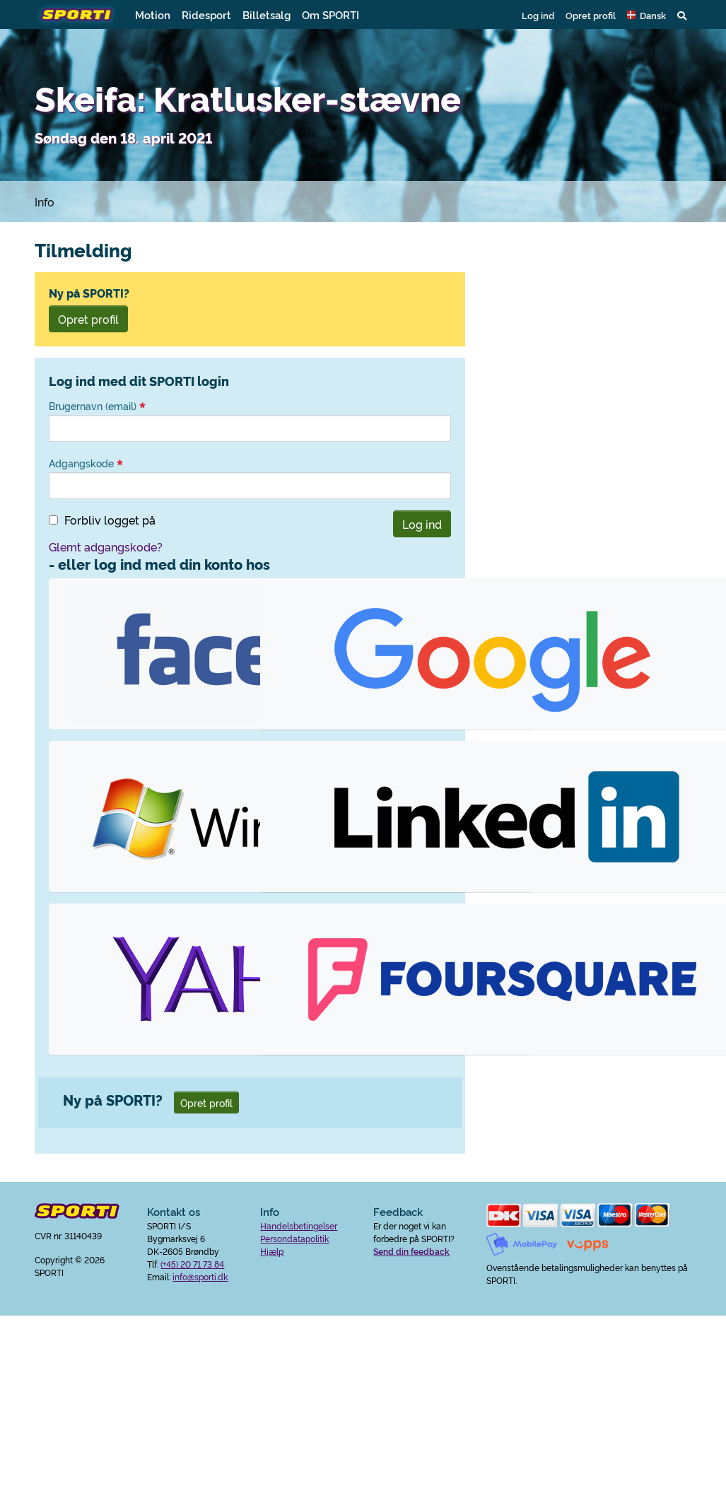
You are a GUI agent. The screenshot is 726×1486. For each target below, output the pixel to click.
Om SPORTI (330, 14)
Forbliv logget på (110, 519)
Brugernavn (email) (97, 406)
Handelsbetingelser (298, 1225)
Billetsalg (266, 14)
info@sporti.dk (200, 1276)
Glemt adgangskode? (106, 546)
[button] (646, 15)
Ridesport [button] (206, 14)
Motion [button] (152, 14)
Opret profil (591, 14)
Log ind (538, 14)
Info (44, 201)
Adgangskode (86, 463)
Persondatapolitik (294, 1238)
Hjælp (271, 1251)
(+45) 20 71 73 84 (192, 1264)
